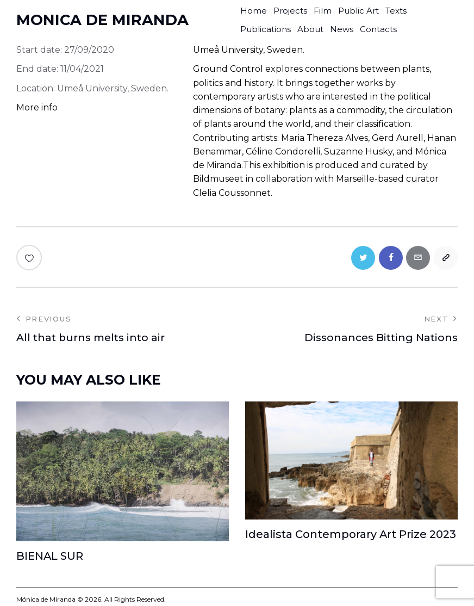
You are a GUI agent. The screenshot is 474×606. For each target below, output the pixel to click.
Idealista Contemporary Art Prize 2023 (351, 535)
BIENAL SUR (50, 557)
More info (37, 107)
